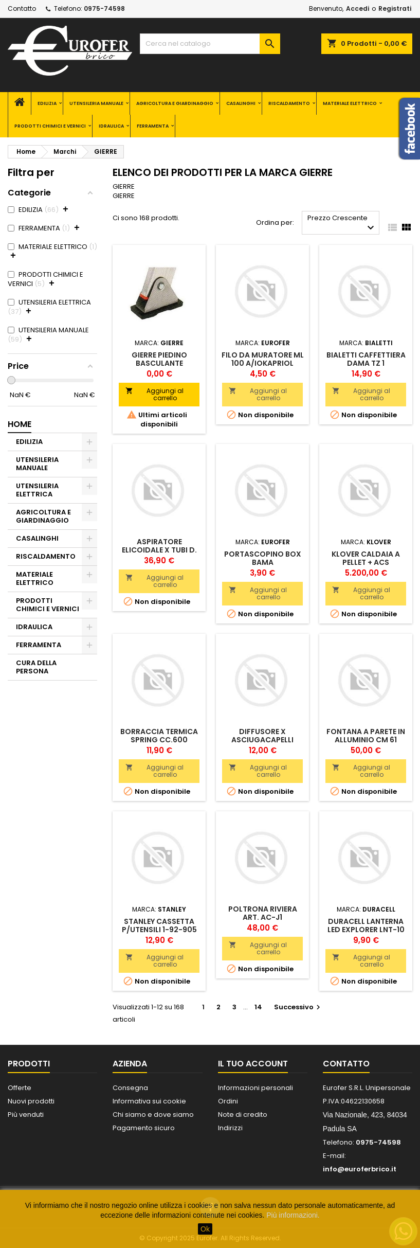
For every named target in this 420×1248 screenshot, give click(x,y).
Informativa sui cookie (149, 1101)
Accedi (357, 8)
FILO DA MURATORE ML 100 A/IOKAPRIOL (263, 359)
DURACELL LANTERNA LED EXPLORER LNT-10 (366, 925)
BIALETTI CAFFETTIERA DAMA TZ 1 (366, 359)
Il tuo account (253, 1063)
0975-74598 (104, 8)
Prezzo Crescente (342, 223)
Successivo (298, 1007)
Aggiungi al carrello (154, 394)
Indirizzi (230, 1128)
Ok (205, 1229)
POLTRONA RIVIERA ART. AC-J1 (262, 913)
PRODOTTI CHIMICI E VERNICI (50, 126)
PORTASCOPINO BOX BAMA (262, 558)
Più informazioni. (293, 1215)
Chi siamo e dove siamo (153, 1114)
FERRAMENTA (153, 126)
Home (19, 424)
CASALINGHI (240, 103)
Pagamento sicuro (144, 1128)
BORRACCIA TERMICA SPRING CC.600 (159, 735)
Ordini (228, 1101)
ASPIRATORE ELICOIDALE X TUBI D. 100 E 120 (159, 550)
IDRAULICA (111, 126)
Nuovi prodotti (31, 1101)
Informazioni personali (255, 1088)
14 (258, 1007)
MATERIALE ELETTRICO (350, 103)
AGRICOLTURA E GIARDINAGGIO (174, 103)
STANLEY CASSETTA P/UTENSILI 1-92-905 (159, 925)
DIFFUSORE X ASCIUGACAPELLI (262, 735)
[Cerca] (210, 43)
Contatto (22, 8)
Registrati (394, 8)
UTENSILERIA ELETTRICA (37, 490)
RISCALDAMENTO (289, 103)
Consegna (130, 1088)
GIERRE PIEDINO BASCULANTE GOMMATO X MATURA (159, 363)
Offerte (19, 1088)
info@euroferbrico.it (359, 1169)
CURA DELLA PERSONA (36, 667)
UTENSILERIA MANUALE (96, 103)
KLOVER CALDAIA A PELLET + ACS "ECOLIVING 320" (366, 562)
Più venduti (26, 1114)
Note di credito (242, 1114)
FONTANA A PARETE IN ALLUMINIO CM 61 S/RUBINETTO (365, 739)
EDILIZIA (47, 103)
